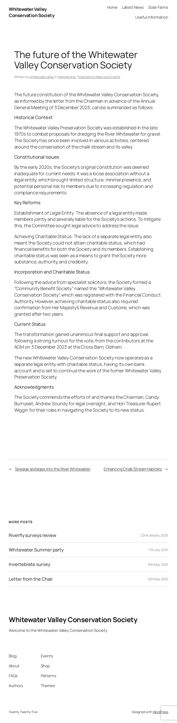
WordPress (160, 712)
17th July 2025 (158, 550)
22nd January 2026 (154, 535)
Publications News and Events (98, 77)
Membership (67, 77)
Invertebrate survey (29, 564)
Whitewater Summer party (36, 549)
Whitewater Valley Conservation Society (31, 12)
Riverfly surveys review (32, 535)
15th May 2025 (158, 564)
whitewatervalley (42, 77)
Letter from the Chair (31, 579)
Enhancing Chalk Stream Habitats (133, 469)
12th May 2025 (158, 579)
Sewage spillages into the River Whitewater (53, 469)
